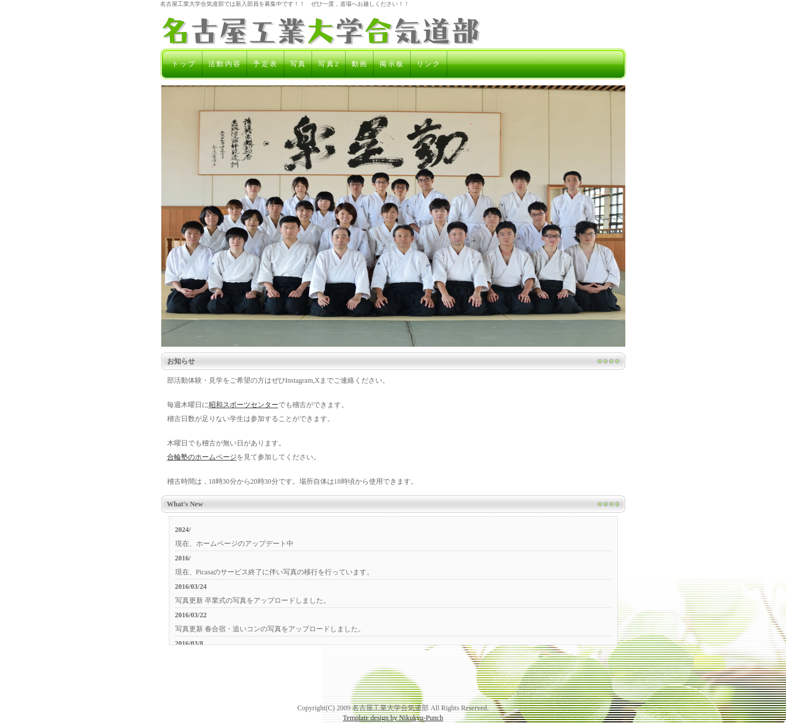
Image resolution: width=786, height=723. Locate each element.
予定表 (265, 64)
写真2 (328, 64)
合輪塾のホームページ (202, 457)
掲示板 (391, 64)
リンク (428, 64)
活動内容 (225, 64)
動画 (360, 64)
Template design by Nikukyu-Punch (393, 718)
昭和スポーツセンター (243, 405)
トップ (184, 64)
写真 (298, 64)
